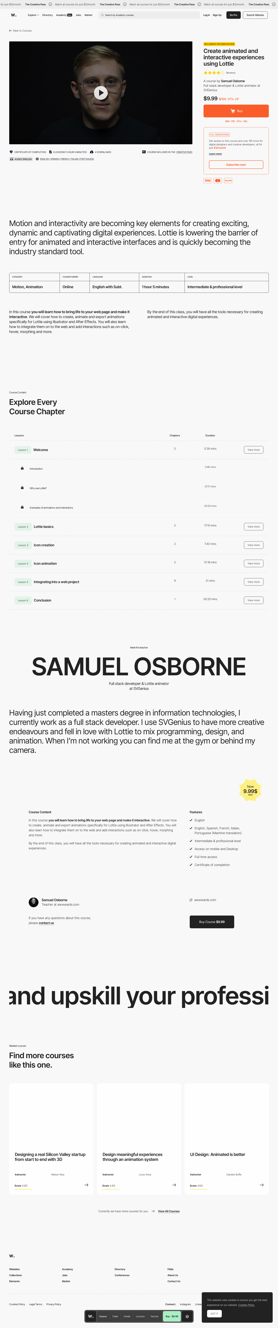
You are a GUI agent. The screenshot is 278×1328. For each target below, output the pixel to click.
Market (88, 14)
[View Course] (86, 1185)
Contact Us (174, 1281)
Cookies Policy (17, 1304)
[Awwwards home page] (90, 1316)
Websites (14, 1269)
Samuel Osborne (233, 81)
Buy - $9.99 (172, 1316)
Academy (64, 14)
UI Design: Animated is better (217, 1154)
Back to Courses (20, 30)
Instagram (185, 1304)
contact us (46, 923)
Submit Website (255, 14)
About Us (173, 1275)
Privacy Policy (53, 1304)
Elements (14, 1281)
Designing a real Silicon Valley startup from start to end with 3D (50, 1157)
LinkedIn (199, 1304)
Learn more (215, 154)
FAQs (170, 1269)
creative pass (184, 152)
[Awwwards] (13, 15)
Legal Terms (35, 1304)
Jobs (78, 14)
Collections (15, 1275)
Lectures (140, 1316)
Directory (47, 14)
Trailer (115, 1316)
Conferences (122, 1275)
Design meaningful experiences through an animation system (132, 1157)
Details (127, 1316)
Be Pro (233, 14)
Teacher (154, 1316)
